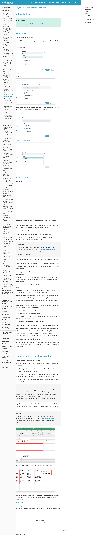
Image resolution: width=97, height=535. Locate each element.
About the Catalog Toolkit (7, 17)
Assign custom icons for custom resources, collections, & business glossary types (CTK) (8, 165)
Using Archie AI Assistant (8, 332)
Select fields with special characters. (37, 140)
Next (80, 530)
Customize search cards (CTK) (7, 195)
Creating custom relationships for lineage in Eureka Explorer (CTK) (8, 210)
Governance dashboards (8, 337)
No (61, 522)
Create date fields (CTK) (7, 85)
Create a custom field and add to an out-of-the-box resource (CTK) (8, 62)
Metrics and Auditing (8, 352)
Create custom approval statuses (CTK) (7, 174)
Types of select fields (89, 12)
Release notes (6, 7)
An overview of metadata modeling (7, 38)
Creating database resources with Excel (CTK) (7, 251)
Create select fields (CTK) (8, 95)
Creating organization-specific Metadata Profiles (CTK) (7, 219)
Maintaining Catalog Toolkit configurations (9, 237)
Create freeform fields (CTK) (8, 90)
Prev (19, 530)
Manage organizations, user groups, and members (8, 291)
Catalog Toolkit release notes (7, 21)
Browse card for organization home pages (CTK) (9, 244)
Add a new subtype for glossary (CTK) (7, 75)
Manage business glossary (8, 307)
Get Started (8, 11)
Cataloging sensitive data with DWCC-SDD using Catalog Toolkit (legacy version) (8, 282)
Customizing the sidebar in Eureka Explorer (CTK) (8, 202)
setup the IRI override (65, 249)
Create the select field (90, 16)
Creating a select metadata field (48, 24)
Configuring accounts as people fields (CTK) (8, 101)
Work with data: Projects (8, 347)
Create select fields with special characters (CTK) (8, 109)
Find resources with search (8, 328)
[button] (94, 2)
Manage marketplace (8, 323)
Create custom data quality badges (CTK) (7, 179)
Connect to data (8, 297)
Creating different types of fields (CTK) (9, 80)
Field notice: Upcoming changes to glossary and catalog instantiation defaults (7, 29)
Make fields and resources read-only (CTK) (8, 185)
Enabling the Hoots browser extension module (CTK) (7, 227)
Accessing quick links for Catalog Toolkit (8, 54)
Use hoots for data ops (8, 318)
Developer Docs (70, 2)
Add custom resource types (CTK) (7, 69)
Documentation (27, 7)
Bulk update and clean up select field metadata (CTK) (8, 118)
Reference (8, 367)
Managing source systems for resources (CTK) (8, 155)
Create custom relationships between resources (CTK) (8, 139)
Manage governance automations (8, 312)
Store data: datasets (8, 342)
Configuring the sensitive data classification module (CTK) (8, 273)
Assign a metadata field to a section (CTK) (8, 132)
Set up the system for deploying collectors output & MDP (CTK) (8, 265)
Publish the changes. (32, 503)
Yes (52, 522)
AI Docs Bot (82, 2)
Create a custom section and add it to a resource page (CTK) (8, 126)
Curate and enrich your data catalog (8, 301)
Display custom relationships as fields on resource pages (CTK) (8, 147)
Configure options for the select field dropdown (90, 21)
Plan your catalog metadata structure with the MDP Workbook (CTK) (8, 47)
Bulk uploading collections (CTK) (7, 257)
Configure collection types (9, 190)
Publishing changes (6, 232)
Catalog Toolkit (8, 14)
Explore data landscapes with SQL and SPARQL (8, 362)
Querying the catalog (8, 356)
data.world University (54, 2)
